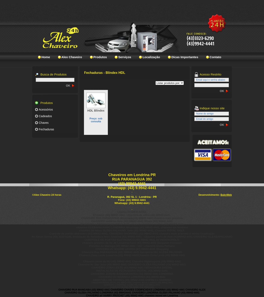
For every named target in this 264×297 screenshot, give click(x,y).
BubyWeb (226, 194)
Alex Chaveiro (71, 57)
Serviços (124, 57)
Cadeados (45, 116)
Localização (151, 57)
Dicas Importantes (184, 57)
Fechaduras (46, 129)
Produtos (100, 57)
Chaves (43, 122)
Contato (215, 57)
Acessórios (46, 109)
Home (45, 57)
